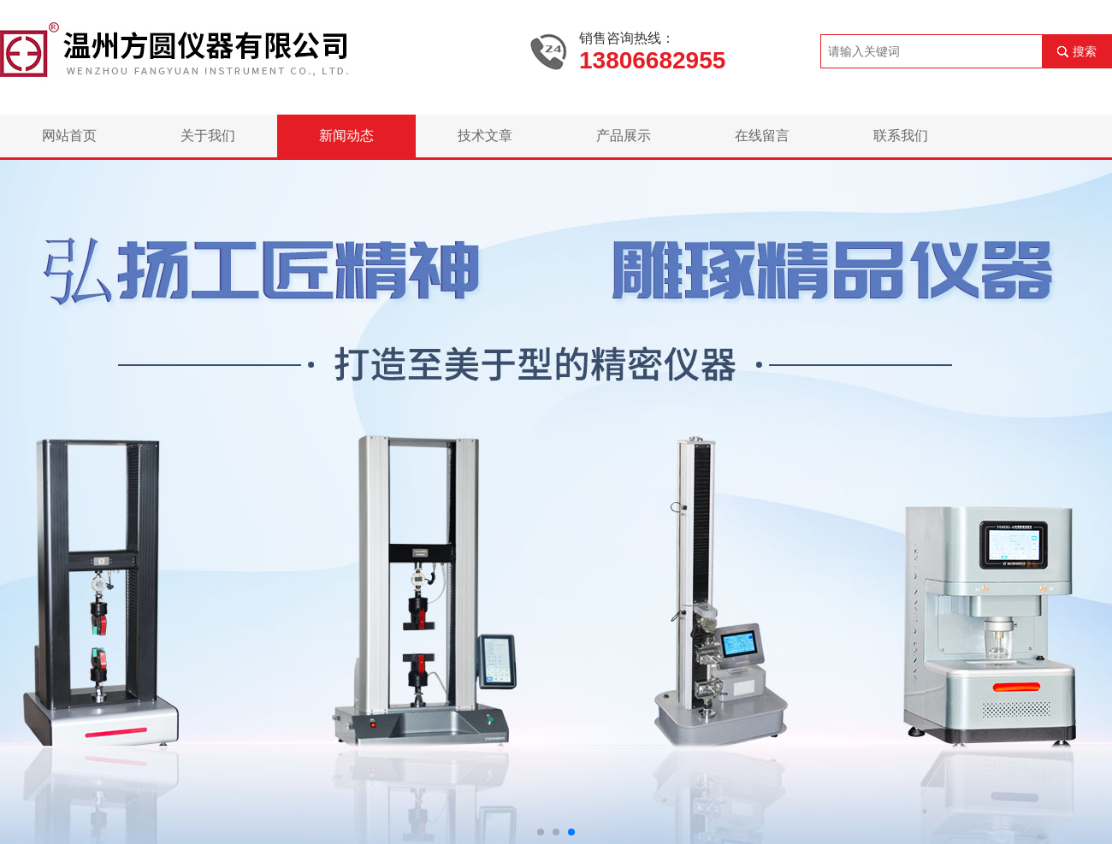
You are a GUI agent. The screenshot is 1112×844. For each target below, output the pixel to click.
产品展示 (623, 135)
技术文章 (485, 135)
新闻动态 (346, 135)
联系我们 (900, 135)
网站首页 (69, 135)
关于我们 (207, 135)
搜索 (1085, 51)
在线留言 (762, 135)
